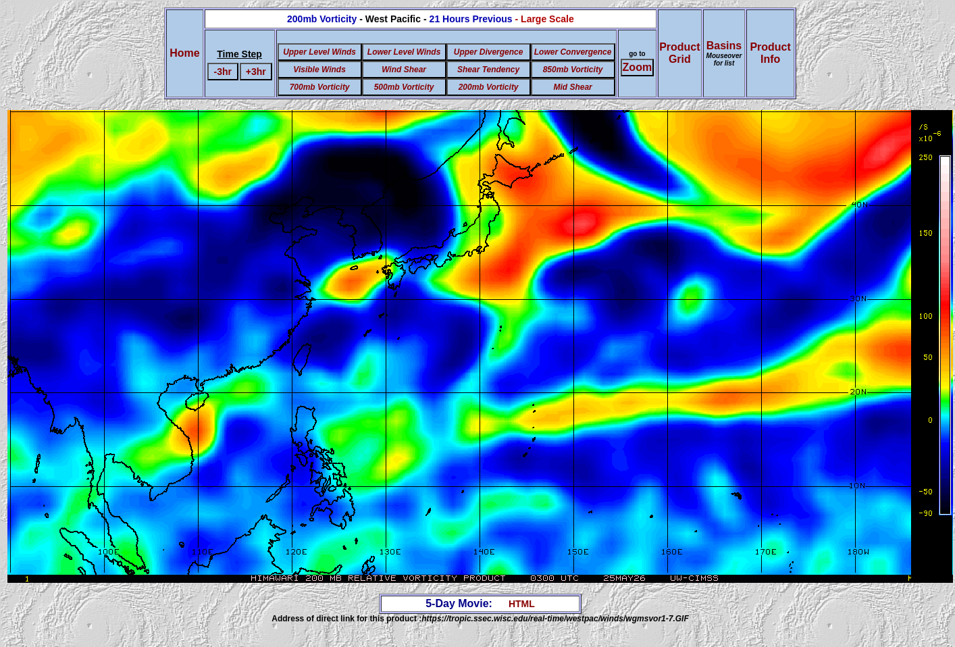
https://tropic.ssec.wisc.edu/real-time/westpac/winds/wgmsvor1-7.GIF (554, 618)
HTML (522, 603)
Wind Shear (404, 69)
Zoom (637, 67)
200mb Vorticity (489, 87)
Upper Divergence (488, 52)
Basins (724, 53)
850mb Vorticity (573, 69)
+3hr (256, 71)
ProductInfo (770, 53)
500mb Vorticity (404, 87)
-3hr (223, 71)
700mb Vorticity (320, 87)
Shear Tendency (488, 69)
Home (184, 53)
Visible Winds (319, 69)
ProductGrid (679, 53)
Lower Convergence (573, 52)
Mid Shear (572, 87)
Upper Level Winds (319, 52)
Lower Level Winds (404, 52)
